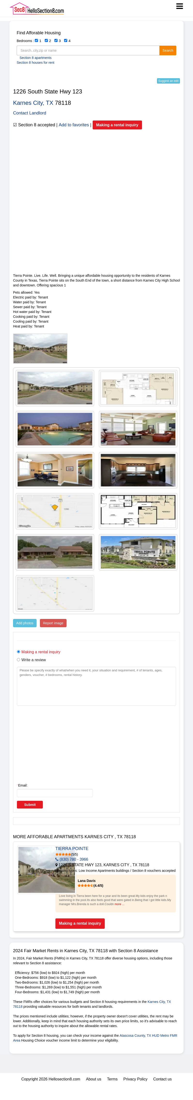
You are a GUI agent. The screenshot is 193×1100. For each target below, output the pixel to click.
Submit (30, 805)
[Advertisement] (96, 239)
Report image (53, 623)
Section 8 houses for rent (35, 62)
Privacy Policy (135, 1094)
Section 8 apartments (36, 58)
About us (93, 1094)
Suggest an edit (168, 81)
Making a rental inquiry (117, 125)
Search (168, 50)
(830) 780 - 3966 (104, 859)
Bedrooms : (25, 41)
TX (49, 103)
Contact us (162, 1094)
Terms (112, 1094)
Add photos (24, 623)
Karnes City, (28, 103)
